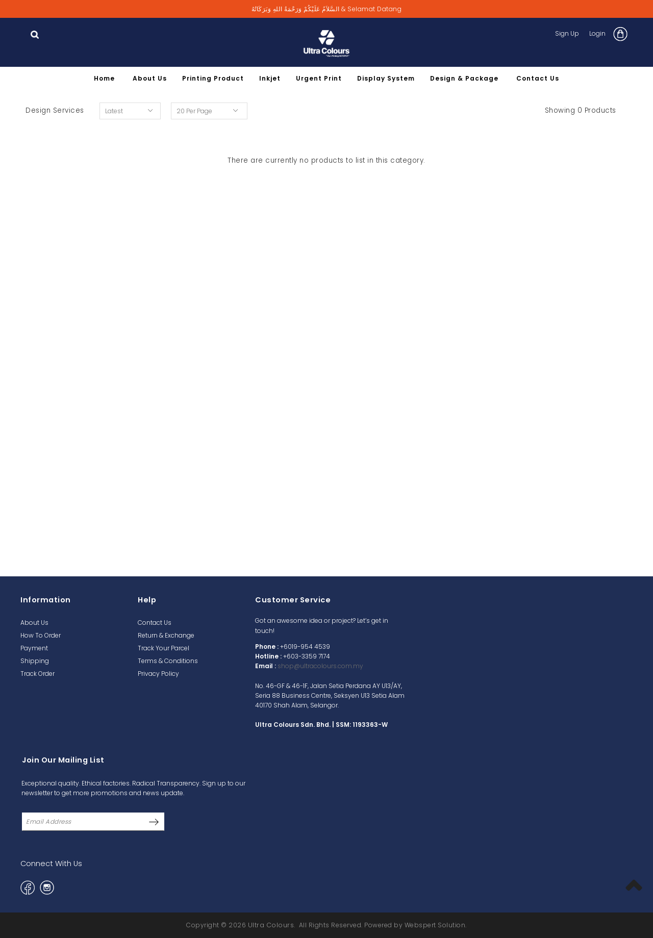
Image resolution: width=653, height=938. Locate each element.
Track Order (37, 673)
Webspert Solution (435, 925)
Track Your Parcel (163, 648)
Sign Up (567, 33)
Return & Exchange (166, 635)
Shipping (34, 660)
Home (104, 78)
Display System (386, 78)
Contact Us (537, 78)
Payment (34, 648)
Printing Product (213, 78)
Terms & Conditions (168, 660)
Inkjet (270, 78)
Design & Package (464, 78)
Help (147, 600)
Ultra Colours (271, 925)
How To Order (40, 635)
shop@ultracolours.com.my (320, 666)
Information (45, 600)
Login (597, 33)
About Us (150, 78)
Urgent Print (319, 78)
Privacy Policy (158, 673)
